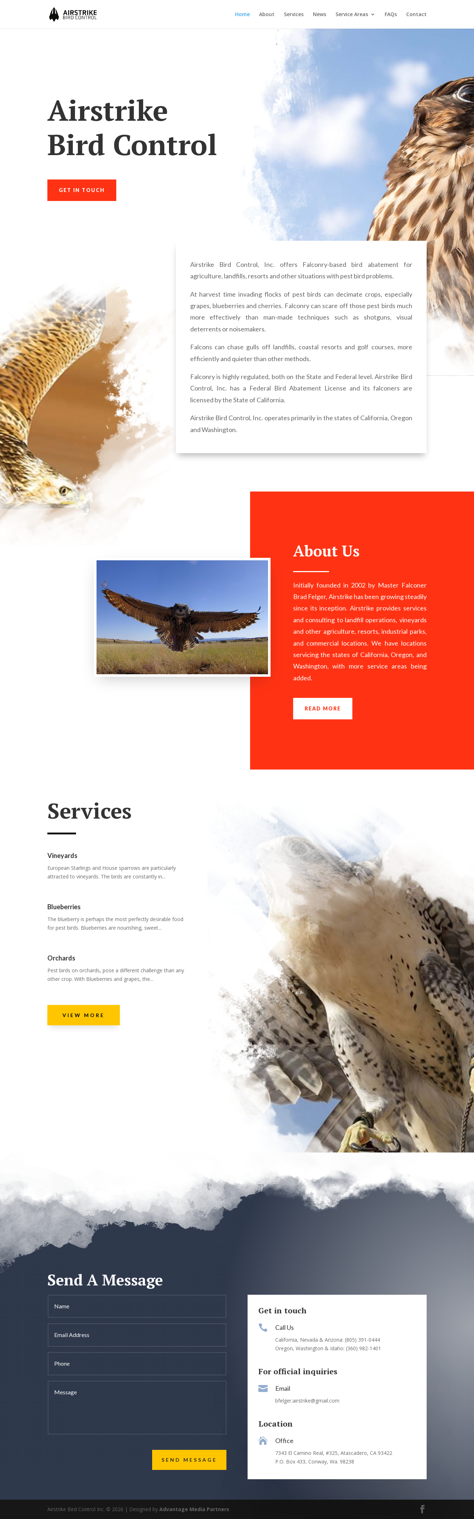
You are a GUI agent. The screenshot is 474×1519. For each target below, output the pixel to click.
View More (83, 1015)
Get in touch (82, 190)
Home (242, 15)
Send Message (189, 1460)
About (266, 15)
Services (294, 15)
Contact (416, 15)
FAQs (391, 15)
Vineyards (62, 855)
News (319, 15)
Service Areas (351, 15)
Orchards (61, 958)
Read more (323, 708)
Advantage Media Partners (194, 1509)
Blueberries (64, 907)
